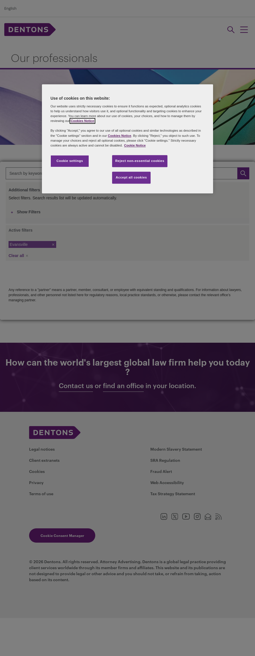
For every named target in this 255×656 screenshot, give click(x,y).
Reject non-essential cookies (139, 161)
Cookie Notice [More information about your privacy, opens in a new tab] (135, 145)
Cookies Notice (82, 121)
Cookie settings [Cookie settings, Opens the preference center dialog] (69, 161)
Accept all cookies (131, 177)
